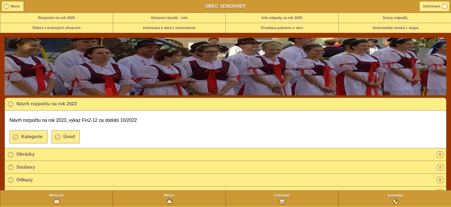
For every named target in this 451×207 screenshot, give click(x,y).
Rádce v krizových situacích (57, 28)
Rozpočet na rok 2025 (56, 18)
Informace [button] (431, 6)
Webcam (56, 195)
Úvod (69, 136)
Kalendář (282, 195)
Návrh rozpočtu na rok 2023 (74, 103)
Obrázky (229, 154)
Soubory (229, 167)
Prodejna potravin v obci (282, 28)
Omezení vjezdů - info (169, 18)
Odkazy (229, 180)
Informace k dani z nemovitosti (169, 28)
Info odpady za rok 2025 (282, 18)
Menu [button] (15, 6)
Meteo (169, 195)
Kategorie (32, 136)
